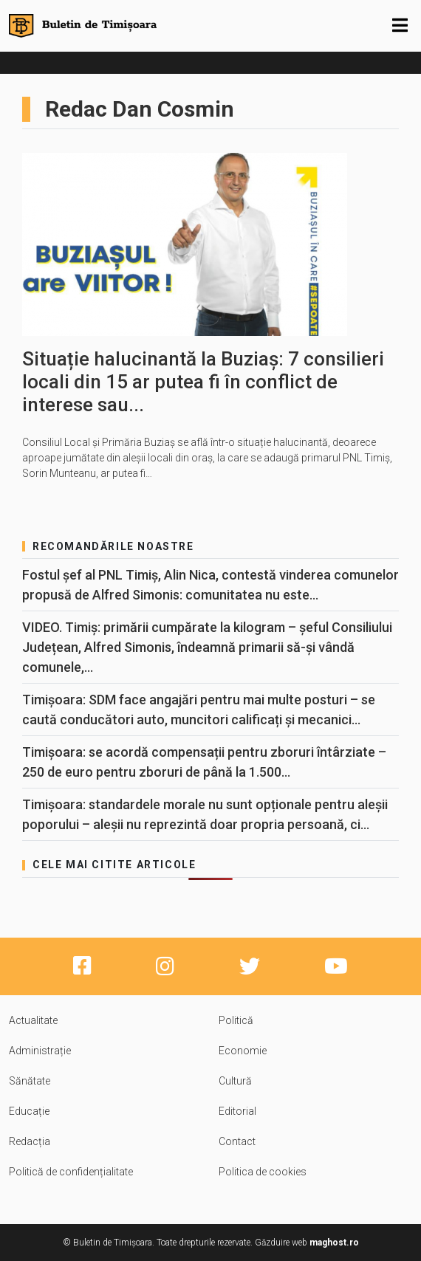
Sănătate (29, 1081)
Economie (243, 1050)
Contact (237, 1141)
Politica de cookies (263, 1172)
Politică (236, 1020)
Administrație (40, 1050)
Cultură (235, 1081)
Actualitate (33, 1020)
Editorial (237, 1111)
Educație (29, 1111)
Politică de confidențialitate (71, 1172)
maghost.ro (334, 1242)
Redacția (29, 1141)
